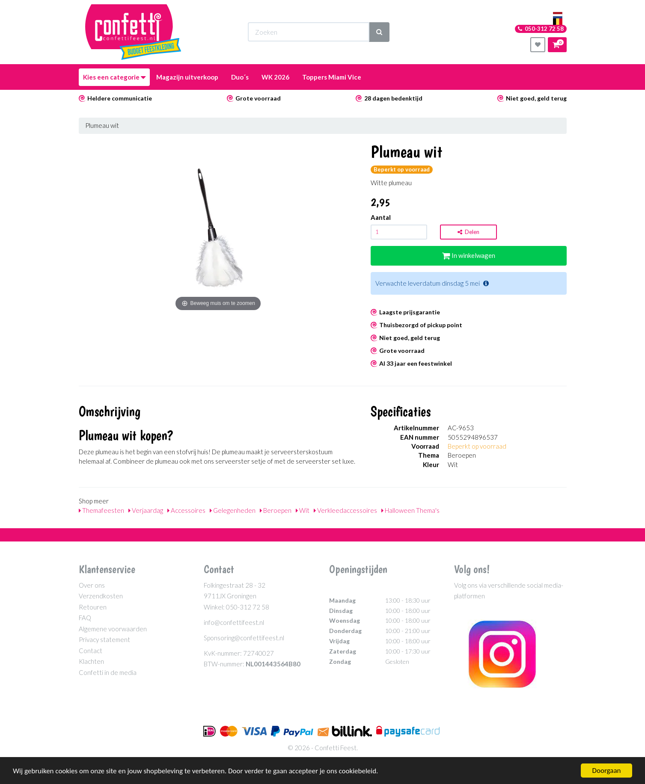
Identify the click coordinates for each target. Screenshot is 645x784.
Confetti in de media (108, 672)
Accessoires (186, 510)
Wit (302, 510)
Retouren (93, 607)
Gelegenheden (233, 510)
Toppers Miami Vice (331, 77)
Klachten (91, 661)
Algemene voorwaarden (113, 629)
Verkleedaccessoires (345, 510)
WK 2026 (275, 77)
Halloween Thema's (410, 510)
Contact (90, 650)
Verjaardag (145, 510)
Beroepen (275, 510)
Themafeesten (101, 510)
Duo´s (240, 77)
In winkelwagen (468, 255)
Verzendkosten (101, 596)
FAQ (85, 617)
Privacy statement (104, 639)
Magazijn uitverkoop (187, 77)
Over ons (92, 585)
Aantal (381, 217)
